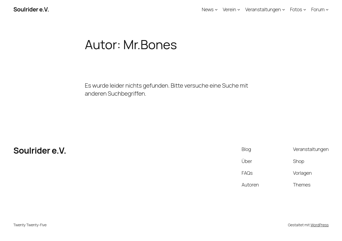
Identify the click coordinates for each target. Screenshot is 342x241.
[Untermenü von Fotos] (304, 9)
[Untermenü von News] (216, 9)
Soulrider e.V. (31, 9)
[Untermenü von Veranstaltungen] (283, 9)
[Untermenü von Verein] (238, 9)
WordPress (319, 224)
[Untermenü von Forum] (327, 9)
